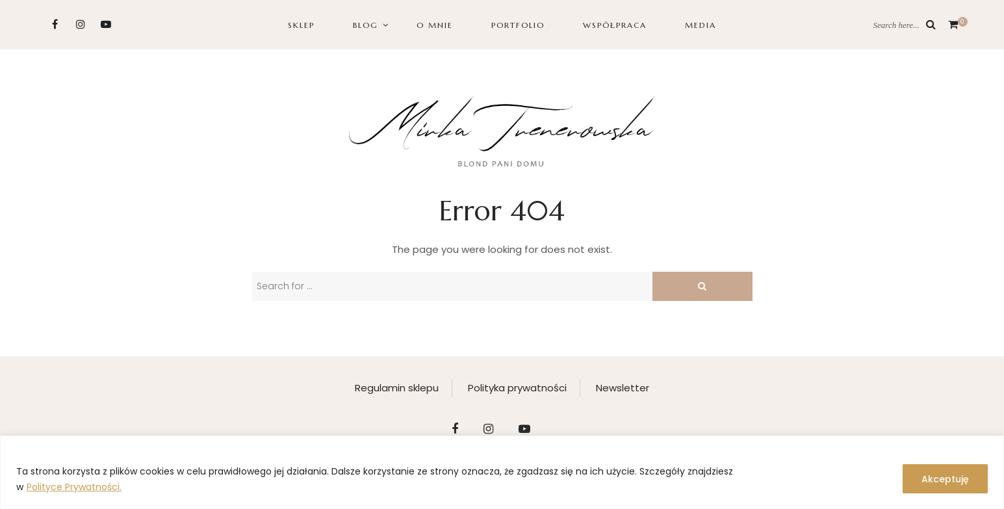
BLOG (365, 25)
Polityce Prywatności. (74, 486)
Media (700, 25)
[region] (502, 472)
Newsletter (622, 388)
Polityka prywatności (517, 388)
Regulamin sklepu (397, 388)
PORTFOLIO (518, 25)
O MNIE (435, 25)
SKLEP (301, 25)
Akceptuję (945, 479)
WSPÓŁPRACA (615, 25)
